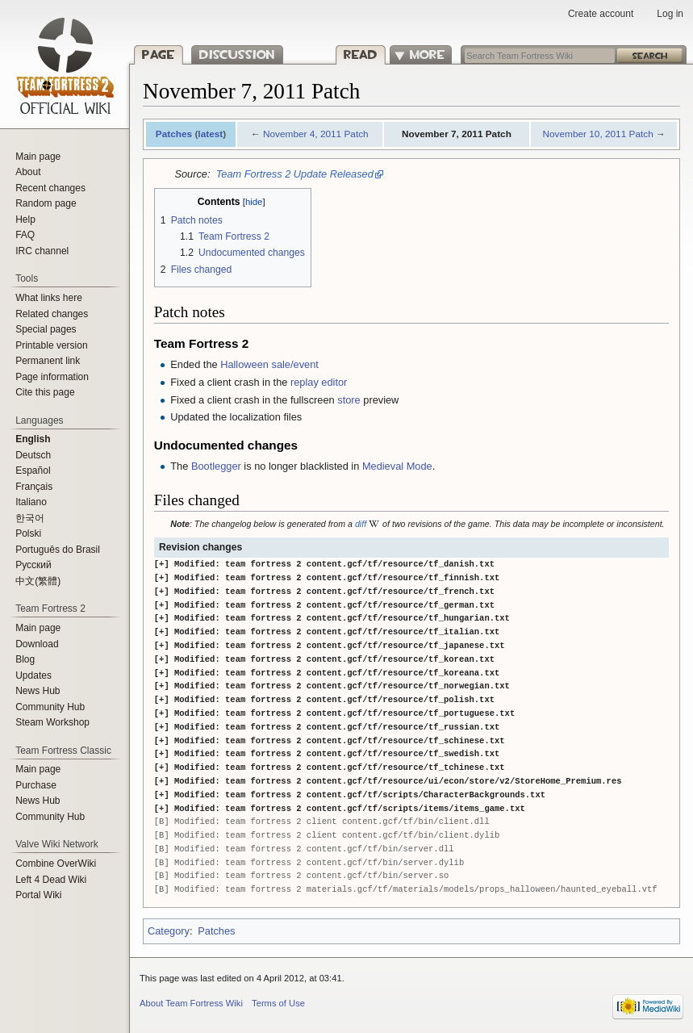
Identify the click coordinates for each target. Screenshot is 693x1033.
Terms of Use (278, 1003)
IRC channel (42, 251)
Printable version (51, 345)
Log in (670, 13)
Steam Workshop (52, 722)
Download (36, 644)
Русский (33, 565)
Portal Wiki (38, 895)
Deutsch (33, 455)
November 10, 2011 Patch (597, 134)
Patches (174, 134)
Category (169, 931)
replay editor (318, 382)
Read (360, 54)
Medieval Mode (397, 466)
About (27, 172)
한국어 (29, 518)
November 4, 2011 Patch (316, 134)
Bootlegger (216, 466)
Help (25, 219)
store (348, 400)
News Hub (37, 690)
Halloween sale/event (269, 364)
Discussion (237, 54)
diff (360, 524)
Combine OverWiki (55, 863)
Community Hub (50, 707)
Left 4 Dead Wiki (50, 879)
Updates (33, 675)
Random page (45, 203)
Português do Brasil (57, 549)
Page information (52, 377)
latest (210, 134)
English (32, 439)
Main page (38, 156)
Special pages (45, 329)
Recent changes (50, 188)
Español (32, 470)
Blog (25, 659)
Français (33, 486)
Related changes (51, 314)
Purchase (35, 785)
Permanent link (47, 360)
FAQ (25, 234)
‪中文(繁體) (38, 581)
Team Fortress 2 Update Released (295, 174)
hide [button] (254, 202)
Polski (28, 533)
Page (158, 54)
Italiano (31, 502)
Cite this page (44, 392)
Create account (600, 13)
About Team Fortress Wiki (191, 1003)
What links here (48, 297)
